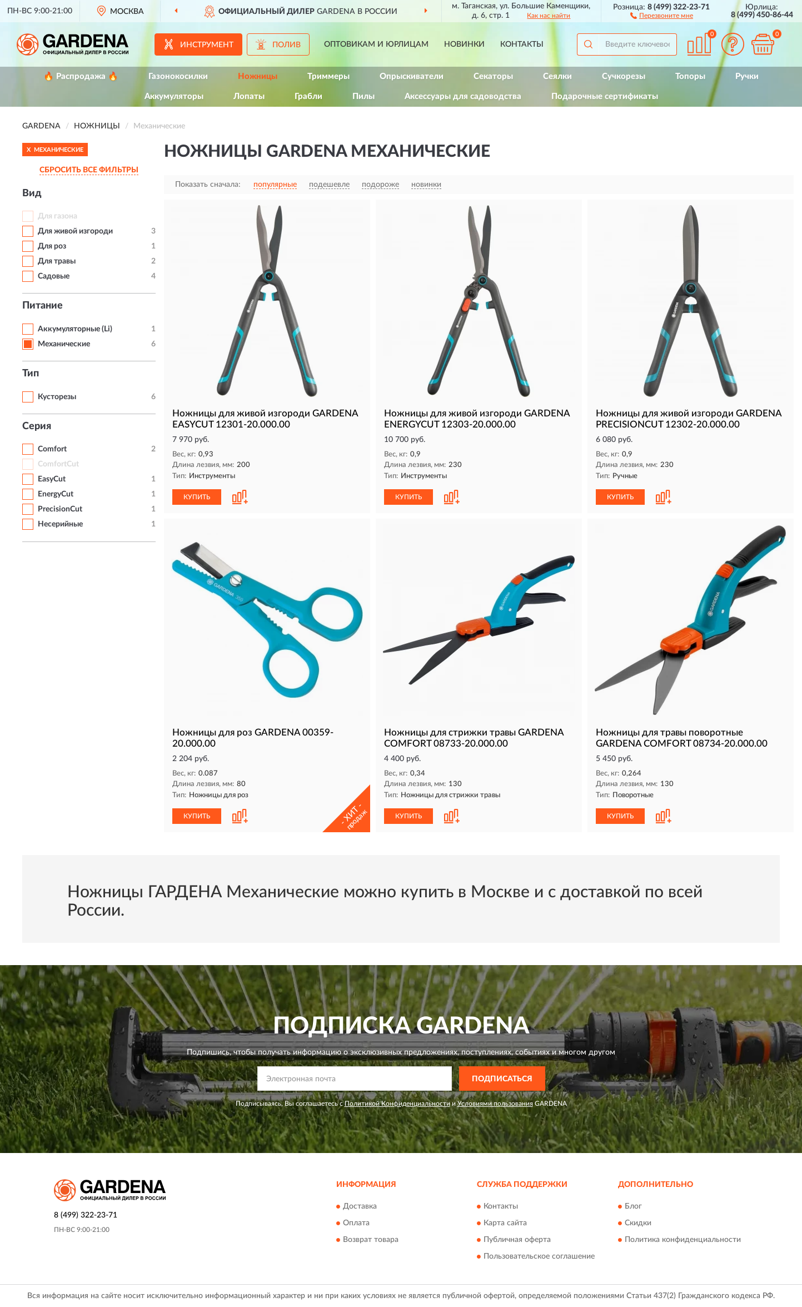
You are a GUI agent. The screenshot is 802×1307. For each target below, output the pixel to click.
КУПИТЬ (196, 497)
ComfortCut (58, 464)
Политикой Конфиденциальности (397, 1103)
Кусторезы (57, 397)
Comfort (52, 449)
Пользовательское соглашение (539, 1256)
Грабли (308, 96)
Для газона (57, 216)
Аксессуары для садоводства (463, 96)
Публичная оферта (517, 1240)
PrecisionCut (60, 509)
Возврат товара (370, 1240)
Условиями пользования (495, 1103)
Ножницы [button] (257, 76)
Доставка (360, 1206)
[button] (661, 15)
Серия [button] (36, 426)
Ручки (747, 76)
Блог (633, 1206)
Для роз (52, 246)
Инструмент (206, 45)
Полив (286, 45)
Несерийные (60, 524)
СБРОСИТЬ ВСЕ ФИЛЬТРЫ (88, 170)
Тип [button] (30, 374)
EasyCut (52, 479)
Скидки (638, 1223)
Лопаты (249, 96)
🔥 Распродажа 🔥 (80, 76)
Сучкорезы (623, 76)
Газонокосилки (178, 76)
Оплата (356, 1223)
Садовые (53, 276)
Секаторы (493, 76)
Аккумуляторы (174, 96)
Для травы (57, 261)
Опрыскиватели (412, 76)
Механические (64, 344)
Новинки (464, 44)
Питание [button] (42, 306)
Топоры (690, 76)
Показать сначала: (208, 184)
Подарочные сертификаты (604, 96)
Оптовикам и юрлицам (376, 44)
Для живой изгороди (75, 231)
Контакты (522, 44)
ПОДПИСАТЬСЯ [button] (502, 1079)
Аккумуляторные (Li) (75, 329)
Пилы (363, 96)
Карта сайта (505, 1223)
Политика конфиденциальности (683, 1240)
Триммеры (328, 76)
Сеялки (557, 76)
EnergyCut (55, 494)
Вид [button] (32, 193)
